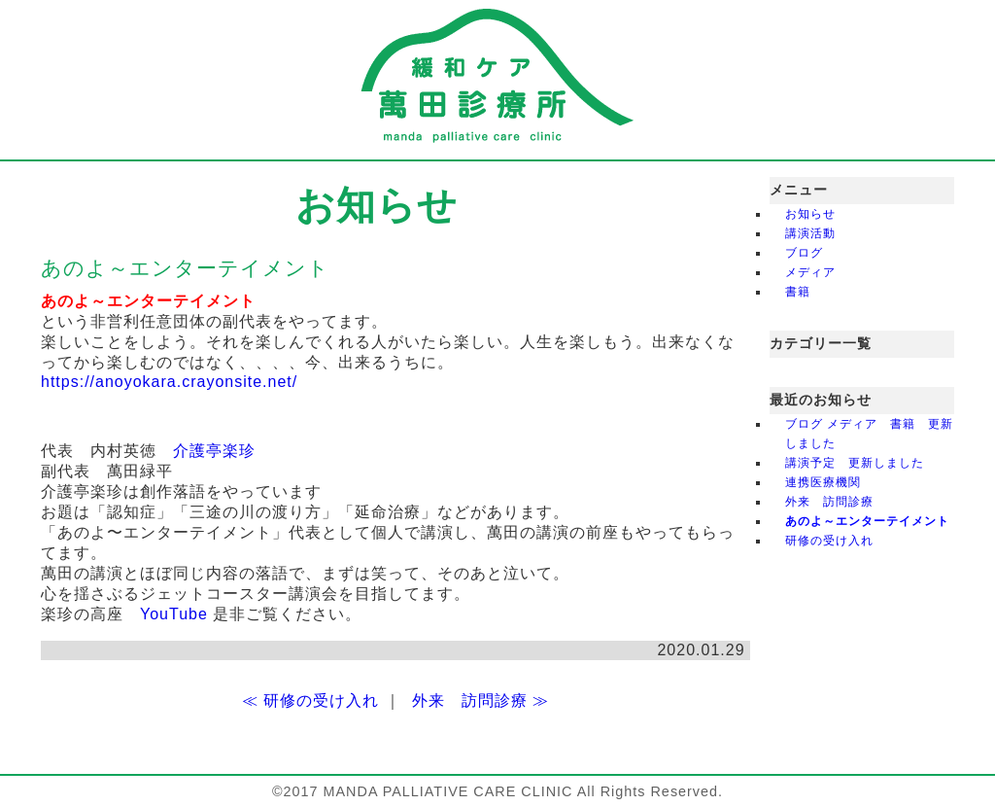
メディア (810, 272)
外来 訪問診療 (829, 501)
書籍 (797, 291)
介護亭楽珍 (214, 450)
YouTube (174, 614)
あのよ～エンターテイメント (867, 521)
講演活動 (810, 233)
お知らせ (810, 214)
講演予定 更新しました (854, 463)
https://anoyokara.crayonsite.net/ (169, 381)
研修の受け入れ (829, 540)
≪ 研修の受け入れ (310, 700)
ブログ (804, 253)
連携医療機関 (829, 482)
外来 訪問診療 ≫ (480, 700)
